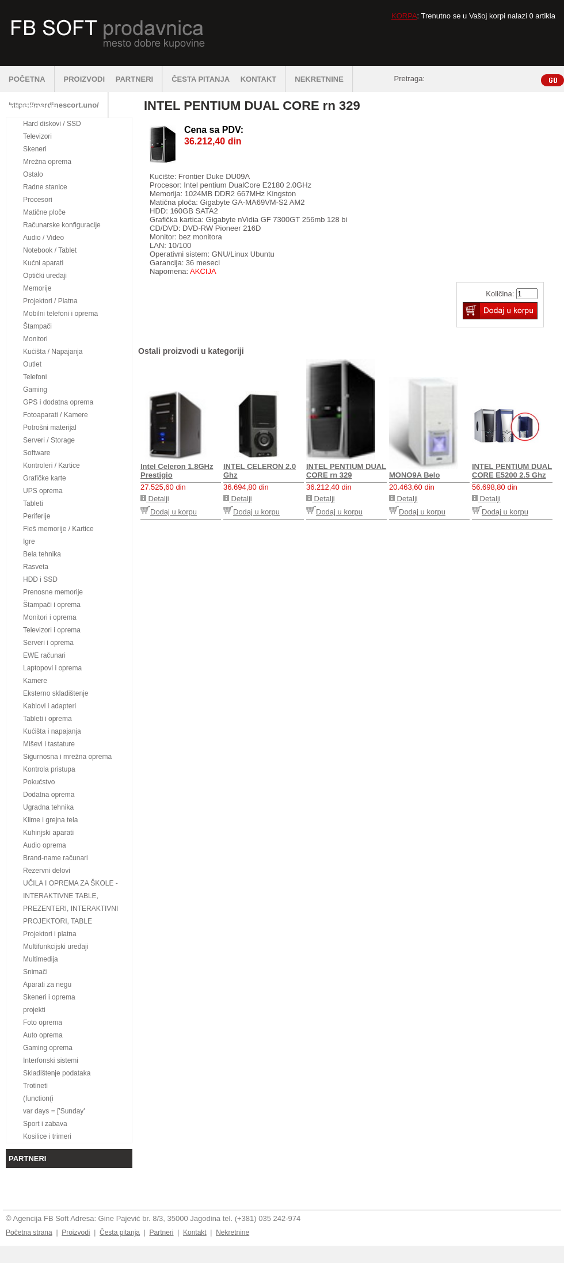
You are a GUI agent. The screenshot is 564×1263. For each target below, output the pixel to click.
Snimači (35, 972)
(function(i (38, 1098)
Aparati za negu (47, 984)
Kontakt (195, 1232)
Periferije (36, 516)
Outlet (32, 364)
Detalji (154, 498)
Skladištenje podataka (56, 1073)
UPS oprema (43, 491)
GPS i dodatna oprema (58, 402)
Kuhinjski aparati (48, 833)
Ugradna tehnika (48, 807)
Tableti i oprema (47, 719)
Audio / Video (43, 238)
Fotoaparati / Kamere (55, 415)
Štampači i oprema (52, 605)
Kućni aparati (43, 263)
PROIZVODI (84, 79)
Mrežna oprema (47, 162)
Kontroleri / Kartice (51, 465)
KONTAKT (264, 79)
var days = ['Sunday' (54, 1111)
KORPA (404, 16)
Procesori (37, 200)
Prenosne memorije (53, 592)
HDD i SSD (40, 579)
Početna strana (29, 1232)
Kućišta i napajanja (52, 731)
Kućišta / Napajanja (52, 352)
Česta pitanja (120, 1232)
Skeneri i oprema (49, 997)
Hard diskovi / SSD (52, 124)
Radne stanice (45, 187)
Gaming (35, 390)
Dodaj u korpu (168, 512)
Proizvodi (76, 1232)
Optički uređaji (45, 276)
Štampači (37, 326)
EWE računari (44, 655)
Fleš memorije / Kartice (58, 529)
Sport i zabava (45, 1124)
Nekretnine (232, 1232)
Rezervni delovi (46, 871)
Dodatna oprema (48, 795)
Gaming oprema (48, 1048)
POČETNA (32, 79)
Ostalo (33, 174)
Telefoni (35, 377)
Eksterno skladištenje (55, 693)
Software (36, 453)
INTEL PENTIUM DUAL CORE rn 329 (346, 470)
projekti (34, 1010)
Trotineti (35, 1086)
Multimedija (40, 959)
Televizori (37, 136)
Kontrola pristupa (49, 769)
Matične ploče (44, 212)
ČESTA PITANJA (201, 79)
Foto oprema (42, 1022)
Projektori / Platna (50, 301)
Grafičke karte (44, 478)
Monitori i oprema (50, 617)
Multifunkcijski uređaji (55, 947)
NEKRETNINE (324, 79)
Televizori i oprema (52, 630)
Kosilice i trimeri (47, 1136)
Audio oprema (44, 845)
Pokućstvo (39, 782)
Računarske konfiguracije (62, 225)
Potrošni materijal (50, 427)
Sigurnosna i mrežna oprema (67, 757)
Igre (29, 541)
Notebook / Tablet (50, 250)
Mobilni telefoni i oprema (60, 314)
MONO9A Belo (414, 475)
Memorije (37, 288)
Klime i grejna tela (50, 820)
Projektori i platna (50, 934)
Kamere (35, 681)
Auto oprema (43, 1035)
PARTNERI (139, 79)
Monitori (35, 339)
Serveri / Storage (49, 440)
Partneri (161, 1232)
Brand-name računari (55, 858)
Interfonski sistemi (50, 1060)
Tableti (33, 503)
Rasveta (35, 567)
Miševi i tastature (49, 744)
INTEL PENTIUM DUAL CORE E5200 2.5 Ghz (512, 470)
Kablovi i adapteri (49, 706)
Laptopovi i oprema (52, 668)
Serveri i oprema (48, 643)
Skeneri (35, 149)
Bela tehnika (42, 554)
